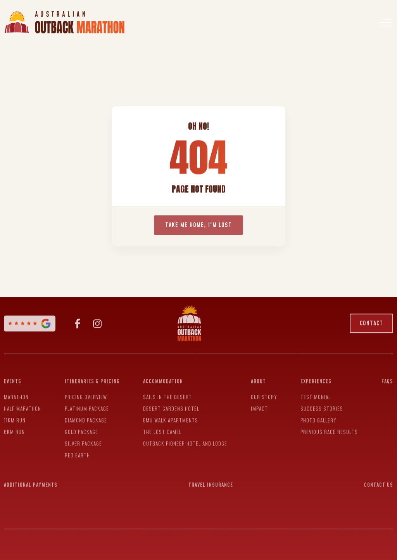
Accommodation (163, 377)
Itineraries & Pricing (92, 377)
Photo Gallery (318, 417)
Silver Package (83, 440)
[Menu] (385, 22)
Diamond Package (86, 417)
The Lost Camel (162, 428)
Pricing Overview (86, 393)
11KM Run (15, 417)
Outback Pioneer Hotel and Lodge (185, 440)
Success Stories (321, 405)
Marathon (16, 393)
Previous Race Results (329, 428)
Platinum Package (87, 405)
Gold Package (81, 428)
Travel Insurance (210, 481)
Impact (259, 405)
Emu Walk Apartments (170, 417)
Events (12, 377)
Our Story (264, 393)
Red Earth (77, 452)
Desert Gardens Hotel (171, 405)
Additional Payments (30, 481)
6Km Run (14, 428)
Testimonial (315, 393)
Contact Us (378, 481)
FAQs (387, 377)
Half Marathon (22, 405)
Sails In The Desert (167, 393)
